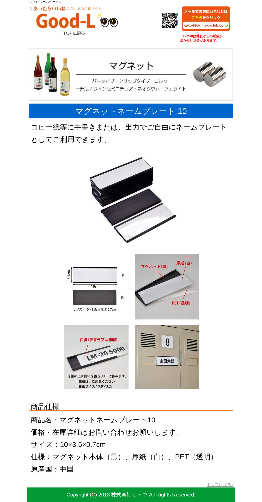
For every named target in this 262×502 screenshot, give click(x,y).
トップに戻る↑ (220, 484)
